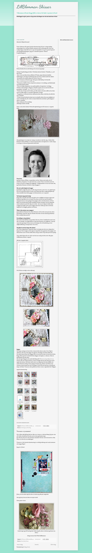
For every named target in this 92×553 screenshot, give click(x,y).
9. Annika (34, 394)
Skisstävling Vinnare (25, 541)
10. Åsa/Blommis (20, 403)
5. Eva (27, 386)
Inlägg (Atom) (27, 547)
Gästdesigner (23, 427)
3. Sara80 (34, 378)
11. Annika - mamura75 (27, 403)
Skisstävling (29, 427)
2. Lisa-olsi (27, 378)
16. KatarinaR (20, 419)
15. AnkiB (34, 411)
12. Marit (34, 402)
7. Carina (20, 394)
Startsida (36, 544)
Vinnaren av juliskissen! (24, 431)
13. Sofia (20, 411)
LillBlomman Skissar (34, 6)
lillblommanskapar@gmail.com (46, 359)
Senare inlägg (20, 544)
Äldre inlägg (53, 544)
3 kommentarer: (38, 539)
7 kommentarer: (38, 425)
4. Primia (20, 386)
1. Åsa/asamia (20, 378)
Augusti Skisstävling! (23, 42)
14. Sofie (27, 411)
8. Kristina (27, 394)
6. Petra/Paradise (34, 386)
